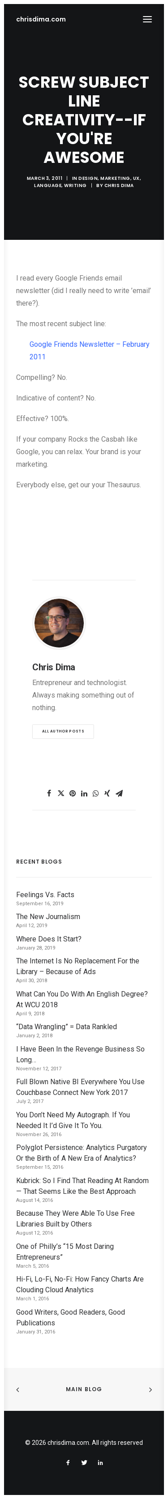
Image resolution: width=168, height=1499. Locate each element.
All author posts (63, 731)
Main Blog (84, 1389)
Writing (75, 185)
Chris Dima (119, 185)
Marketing (115, 178)
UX (136, 178)
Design (88, 178)
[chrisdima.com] (41, 19)
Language (47, 185)
